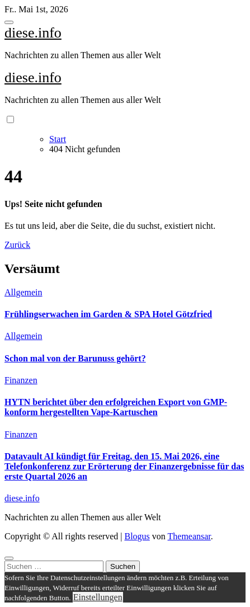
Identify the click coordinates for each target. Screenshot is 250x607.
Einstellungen (97, 597)
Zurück (17, 245)
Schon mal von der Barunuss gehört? (75, 358)
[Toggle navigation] (8, 22)
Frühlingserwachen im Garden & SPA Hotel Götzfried (108, 314)
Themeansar (189, 536)
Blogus (136, 536)
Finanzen (20, 380)
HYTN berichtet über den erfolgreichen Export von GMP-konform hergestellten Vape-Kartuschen (115, 407)
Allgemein (23, 292)
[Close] (8, 558)
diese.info (33, 33)
